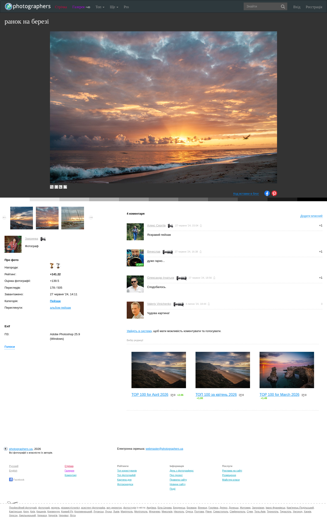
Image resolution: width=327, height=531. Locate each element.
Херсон (13, 515)
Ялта (73, 515)
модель (55, 507)
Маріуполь (127, 511)
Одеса (189, 511)
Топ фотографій (126, 475)
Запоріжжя (258, 507)
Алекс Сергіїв (156, 225)
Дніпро (223, 507)
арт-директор (114, 507)
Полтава (199, 511)
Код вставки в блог (246, 193)
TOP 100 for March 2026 (280, 395)
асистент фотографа (93, 507)
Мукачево (154, 511)
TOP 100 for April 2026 (149, 395)
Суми (250, 511)
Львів (116, 511)
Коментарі (71, 475)
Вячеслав (153, 251)
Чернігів (52, 515)
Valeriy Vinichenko (159, 303)
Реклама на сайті (232, 470)
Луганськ (99, 511)
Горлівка (213, 507)
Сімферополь (237, 511)
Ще (114, 7)
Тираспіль (285, 511)
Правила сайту (178, 479)
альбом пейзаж (60, 307)
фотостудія (129, 507)
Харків (307, 511)
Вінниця (202, 507)
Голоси (10, 346)
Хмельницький (27, 515)
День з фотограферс (182, 470)
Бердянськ (179, 507)
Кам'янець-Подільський (300, 507)
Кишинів (41, 511)
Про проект (176, 475)
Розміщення (229, 475)
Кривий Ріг (67, 511)
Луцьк (108, 511)
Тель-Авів (259, 511)
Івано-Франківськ (275, 507)
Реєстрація (314, 7)
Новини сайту (178, 484)
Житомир (245, 507)
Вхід (296, 7)
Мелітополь (141, 511)
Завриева (31, 238)
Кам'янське (15, 511)
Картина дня (124, 479)
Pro (126, 7)
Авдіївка (151, 507)
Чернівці (64, 515)
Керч (26, 511)
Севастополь (220, 511)
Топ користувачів (127, 470)
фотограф (44, 507)
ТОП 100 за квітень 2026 (216, 395)
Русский (13, 466)
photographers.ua (20, 449)
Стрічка (61, 7)
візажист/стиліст (70, 507)
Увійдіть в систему (139, 331)
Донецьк (233, 507)
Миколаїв (167, 511)
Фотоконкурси (125, 484)
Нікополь (179, 511)
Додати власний (311, 216)
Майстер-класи (231, 479)
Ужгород (297, 511)
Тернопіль (272, 511)
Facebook (16, 479)
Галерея (81, 7)
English (13, 470)
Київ (32, 511)
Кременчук (53, 511)
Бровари (192, 507)
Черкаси (42, 515)
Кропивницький (83, 511)
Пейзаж (55, 301)
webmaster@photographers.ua (164, 448)
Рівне (209, 511)
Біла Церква (165, 507)
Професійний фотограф (23, 507)
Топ (100, 7)
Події (173, 488)
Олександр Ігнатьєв (160, 277)
